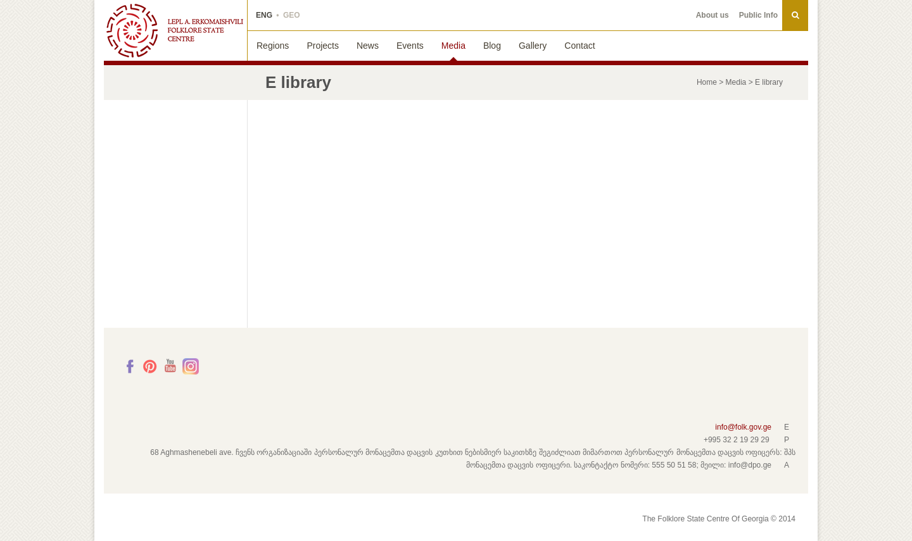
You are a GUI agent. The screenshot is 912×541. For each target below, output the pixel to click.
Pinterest (150, 366)
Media (453, 45)
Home (707, 82)
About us (712, 15)
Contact (579, 45)
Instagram (190, 366)
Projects (323, 45)
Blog (492, 45)
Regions (272, 45)
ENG (264, 15)
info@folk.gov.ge (743, 427)
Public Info (758, 15)
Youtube (170, 366)
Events (410, 45)
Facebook (130, 366)
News (368, 45)
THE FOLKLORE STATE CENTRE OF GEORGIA (175, 30)
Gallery (533, 45)
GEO (291, 15)
